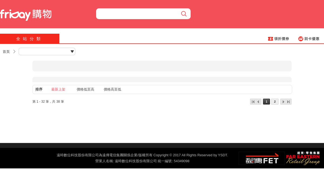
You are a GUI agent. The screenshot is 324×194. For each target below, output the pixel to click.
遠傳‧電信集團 (262, 158)
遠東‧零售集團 (302, 157)
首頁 (6, 52)
